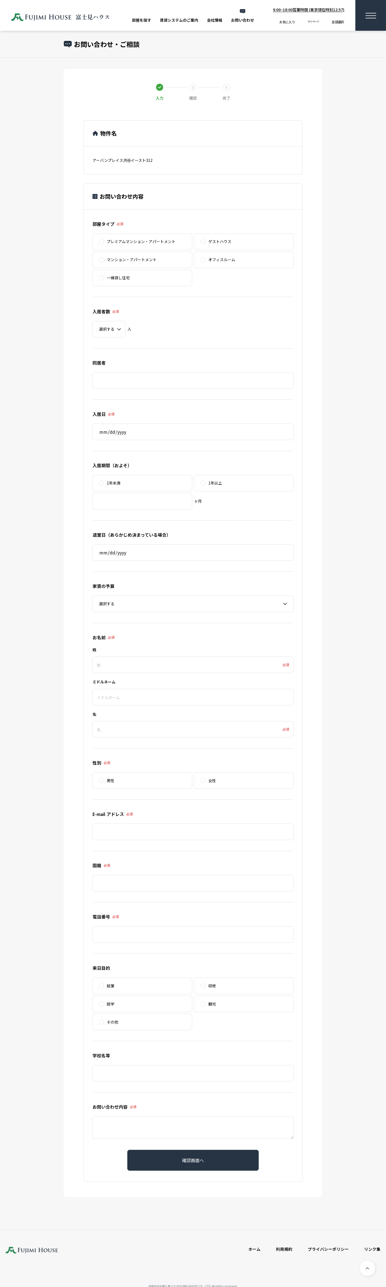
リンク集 (372, 1249)
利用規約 (280, 1249)
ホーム (249, 1249)
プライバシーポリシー (326, 1249)
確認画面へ (193, 1160)
